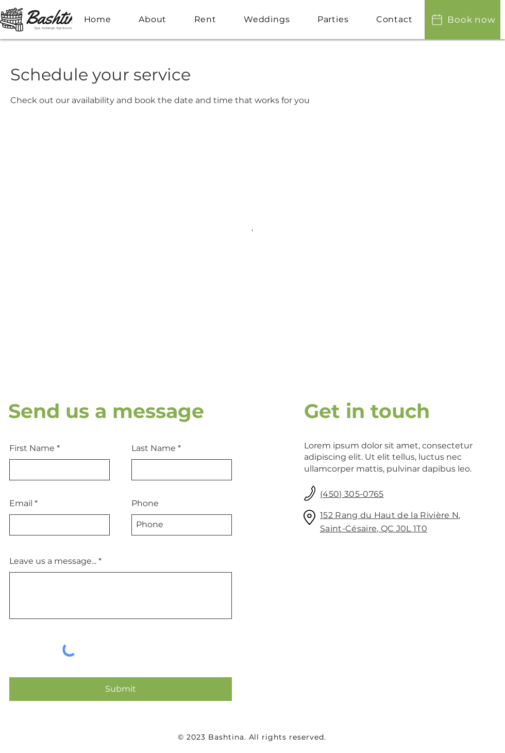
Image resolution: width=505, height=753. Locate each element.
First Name (32, 448)
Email (20, 503)
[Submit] (120, 689)
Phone (145, 503)
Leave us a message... (52, 561)
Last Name (153, 448)
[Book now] (462, 19)
